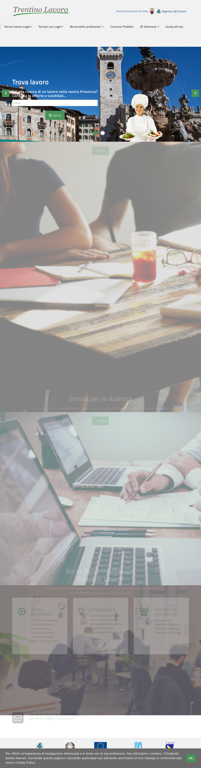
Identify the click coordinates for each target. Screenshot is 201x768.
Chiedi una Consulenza (145, 310)
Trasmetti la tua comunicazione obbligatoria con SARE (61, 531)
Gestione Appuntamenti (147, 359)
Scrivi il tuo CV (137, 260)
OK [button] (191, 758)
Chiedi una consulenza (144, 526)
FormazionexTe (48, 310)
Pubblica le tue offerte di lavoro (148, 480)
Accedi (100, 182)
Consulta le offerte (51, 207)
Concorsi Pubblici (122, 26)
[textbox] (55, 103)
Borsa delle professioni (87, 26)
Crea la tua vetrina (51, 477)
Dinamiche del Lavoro (166, 656)
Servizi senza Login (18, 26)
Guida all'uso (174, 26)
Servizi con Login (51, 26)
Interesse (149, 26)
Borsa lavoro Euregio (146, 207)
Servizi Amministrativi (55, 359)
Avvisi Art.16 (46, 260)
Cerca (55, 115)
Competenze (102, 653)
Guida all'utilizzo (41, 656)
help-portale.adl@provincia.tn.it (60, 725)
